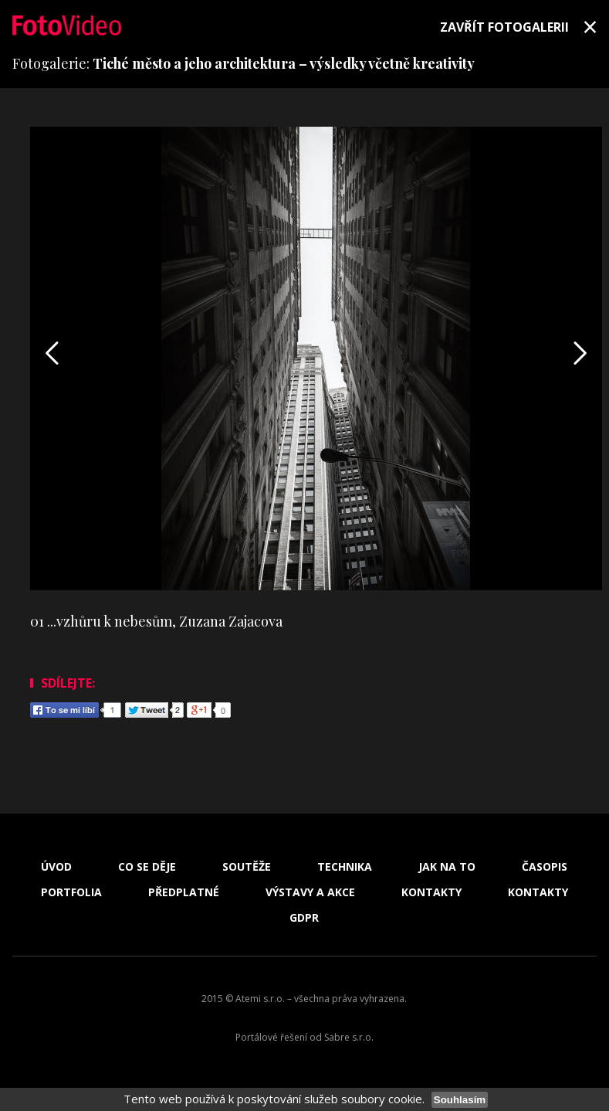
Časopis (544, 867)
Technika (344, 867)
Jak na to (446, 867)
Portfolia (71, 892)
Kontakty (431, 892)
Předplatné (183, 892)
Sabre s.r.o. (349, 1037)
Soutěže (246, 867)
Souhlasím (460, 1100)
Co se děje (147, 867)
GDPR (304, 918)
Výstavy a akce (310, 892)
